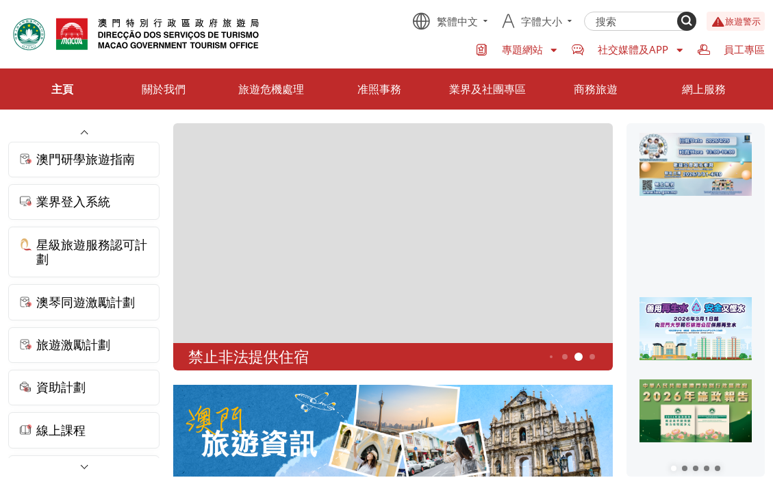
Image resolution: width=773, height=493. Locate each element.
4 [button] (565, 357)
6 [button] (592, 357)
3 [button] (551, 357)
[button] (673, 468)
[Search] (686, 21)
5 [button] (578, 357)
